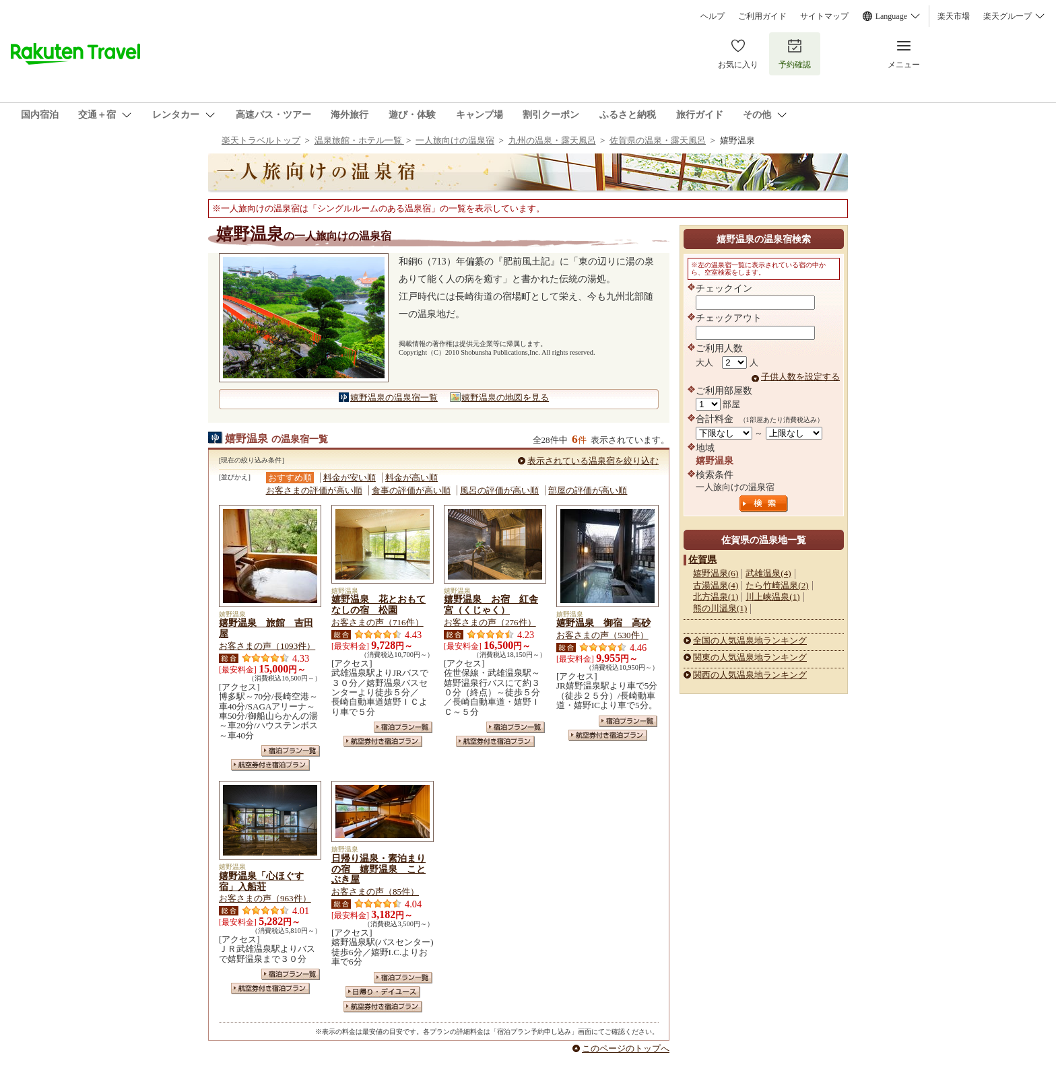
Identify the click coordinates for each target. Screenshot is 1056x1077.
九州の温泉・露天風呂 (552, 140)
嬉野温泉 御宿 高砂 (603, 622)
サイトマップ (824, 16)
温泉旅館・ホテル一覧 (359, 140)
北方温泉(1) (715, 597)
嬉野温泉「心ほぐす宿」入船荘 (261, 881)
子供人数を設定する (800, 377)
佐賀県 (702, 559)
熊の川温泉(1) (720, 608)
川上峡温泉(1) (772, 597)
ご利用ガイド (762, 16)
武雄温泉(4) (768, 573)
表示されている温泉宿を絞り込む (593, 461)
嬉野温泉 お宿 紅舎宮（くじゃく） (491, 604)
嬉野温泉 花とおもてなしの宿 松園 (378, 604)
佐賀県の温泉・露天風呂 (657, 140)
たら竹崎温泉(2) (777, 585)
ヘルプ (712, 16)
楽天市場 (953, 16)
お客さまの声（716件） (377, 622)
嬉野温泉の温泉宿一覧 (394, 397)
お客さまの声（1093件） (267, 646)
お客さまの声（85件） (375, 892)
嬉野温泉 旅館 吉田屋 (266, 628)
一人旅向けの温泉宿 (455, 140)
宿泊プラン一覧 (290, 751)
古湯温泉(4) (715, 585)
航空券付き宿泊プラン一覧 (270, 765)
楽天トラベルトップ (261, 140)
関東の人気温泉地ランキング (750, 657)
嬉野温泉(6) (715, 573)
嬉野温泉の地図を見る (505, 397)
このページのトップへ (625, 1048)
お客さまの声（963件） (265, 898)
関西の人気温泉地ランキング (750, 675)
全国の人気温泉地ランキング (750, 640)
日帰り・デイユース (382, 992)
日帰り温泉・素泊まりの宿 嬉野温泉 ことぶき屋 (378, 869)
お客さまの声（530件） (602, 635)
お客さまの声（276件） (490, 622)
